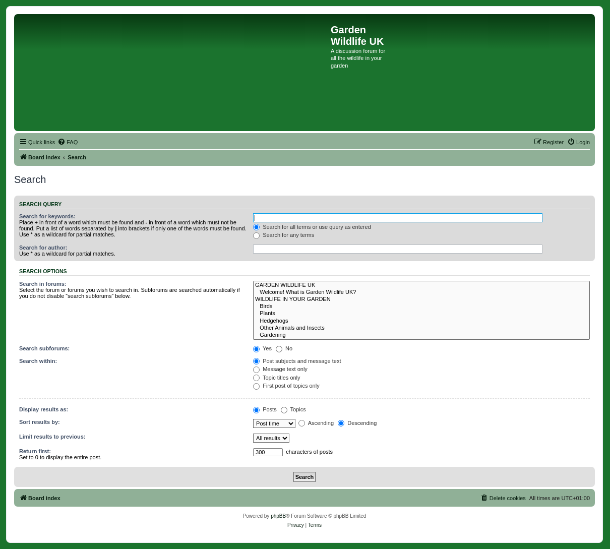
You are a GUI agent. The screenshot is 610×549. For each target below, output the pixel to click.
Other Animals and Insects (421, 328)
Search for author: (43, 248)
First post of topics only (286, 386)
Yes (262, 348)
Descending (357, 423)
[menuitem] (67, 142)
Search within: (38, 361)
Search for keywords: (47, 216)
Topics (293, 409)
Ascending (316, 423)
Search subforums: (44, 348)
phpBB (278, 516)
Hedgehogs (421, 321)
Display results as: (43, 409)
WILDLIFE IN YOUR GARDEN (421, 299)
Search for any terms (283, 235)
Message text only (280, 369)
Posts (265, 409)
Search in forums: (43, 284)
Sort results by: (39, 422)
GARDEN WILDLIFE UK (421, 285)
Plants (421, 313)
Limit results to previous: (52, 437)
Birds (421, 306)
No (284, 348)
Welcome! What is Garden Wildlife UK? (421, 292)
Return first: (35, 451)
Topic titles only (276, 378)
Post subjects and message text (297, 361)
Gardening (421, 335)
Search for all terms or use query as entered (312, 227)
